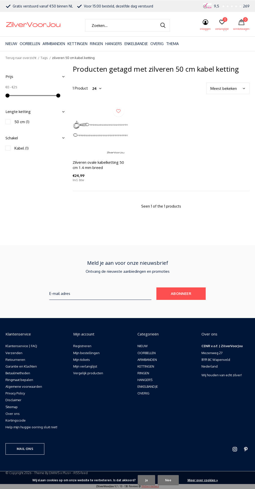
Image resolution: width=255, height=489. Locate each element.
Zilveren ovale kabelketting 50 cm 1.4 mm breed (98, 165)
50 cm (21, 121)
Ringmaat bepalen (19, 380)
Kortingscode (15, 420)
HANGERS (113, 43)
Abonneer (181, 293)
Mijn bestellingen (86, 353)
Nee (168, 480)
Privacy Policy (15, 393)
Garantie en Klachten (21, 366)
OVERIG (157, 43)
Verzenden (13, 353)
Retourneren (15, 360)
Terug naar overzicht (20, 58)
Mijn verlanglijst (85, 366)
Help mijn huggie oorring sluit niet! (31, 427)
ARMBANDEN (54, 43)
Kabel (21, 148)
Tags (44, 58)
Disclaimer (13, 400)
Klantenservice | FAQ (21, 346)
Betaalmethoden (17, 373)
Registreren (82, 346)
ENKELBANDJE (136, 43)
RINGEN (96, 43)
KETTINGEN (77, 43)
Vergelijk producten (88, 373)
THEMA (172, 43)
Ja (146, 480)
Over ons (12, 414)
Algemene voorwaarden (23, 386)
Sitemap (11, 407)
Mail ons (25, 449)
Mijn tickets (81, 360)
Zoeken (163, 25)
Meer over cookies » (203, 480)
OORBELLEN (30, 43)
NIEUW (11, 43)
